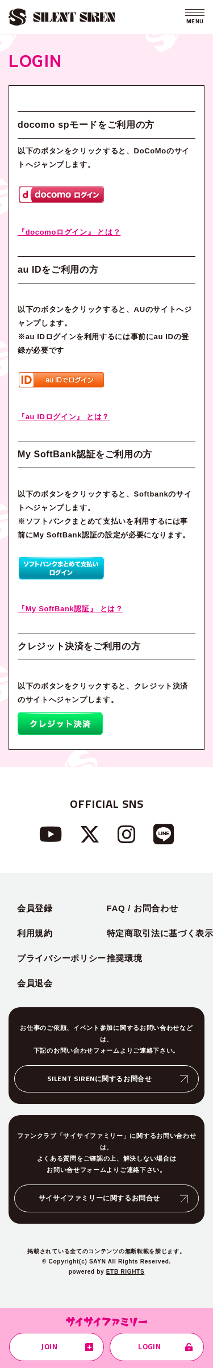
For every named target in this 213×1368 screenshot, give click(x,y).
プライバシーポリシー (61, 958)
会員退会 (35, 983)
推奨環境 (125, 958)
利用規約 (35, 933)
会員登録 (35, 908)
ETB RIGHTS (125, 1272)
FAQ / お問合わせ (142, 908)
